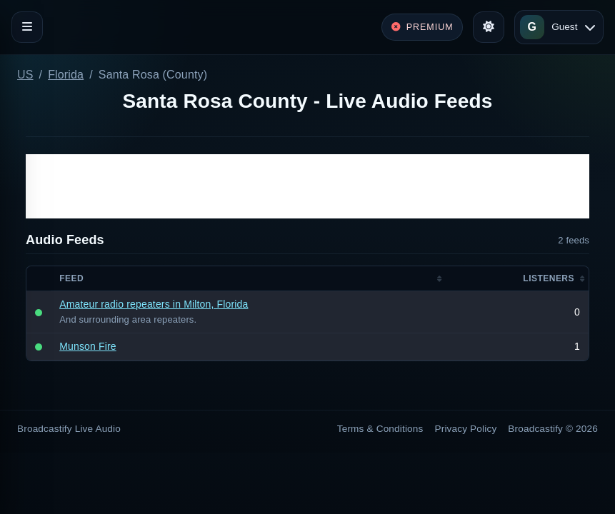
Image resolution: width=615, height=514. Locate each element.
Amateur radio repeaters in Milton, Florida (153, 304)
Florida (66, 75)
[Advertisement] (307, 186)
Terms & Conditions (380, 428)
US (25, 75)
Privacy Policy (466, 428)
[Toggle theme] (488, 27)
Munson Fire (87, 346)
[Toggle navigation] (27, 27)
